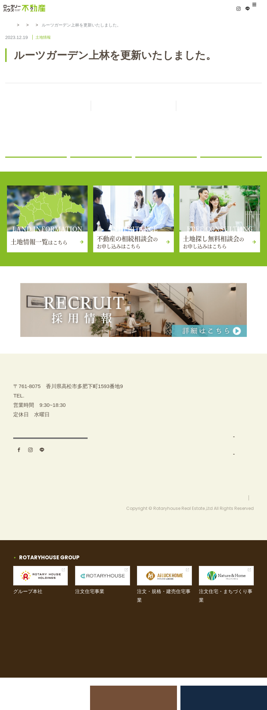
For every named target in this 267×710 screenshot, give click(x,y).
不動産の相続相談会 (133, 698)
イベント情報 (222, 436)
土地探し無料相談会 (217, 698)
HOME (19, 25)
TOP (144, 401)
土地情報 (69, 25)
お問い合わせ (222, 453)
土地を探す (152, 418)
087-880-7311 (40, 433)
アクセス (50, 479)
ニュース (84, 165)
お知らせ (43, 25)
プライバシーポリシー (233, 529)
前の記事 (48, 106)
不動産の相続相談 (228, 401)
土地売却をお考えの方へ (50, 698)
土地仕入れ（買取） (166, 453)
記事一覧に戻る (139, 106)
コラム (212, 165)
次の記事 (219, 106)
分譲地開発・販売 (163, 470)
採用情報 (217, 487)
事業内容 (149, 436)
